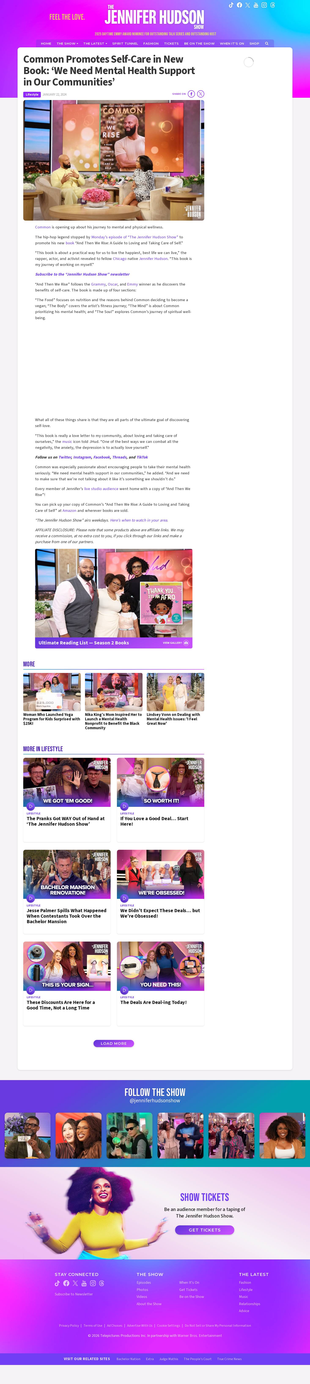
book (70, 243)
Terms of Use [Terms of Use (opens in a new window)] (93, 1325)
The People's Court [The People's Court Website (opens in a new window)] (198, 1359)
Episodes (144, 1282)
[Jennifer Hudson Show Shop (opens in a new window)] (254, 43)
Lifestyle (32, 94)
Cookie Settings (168, 1325)
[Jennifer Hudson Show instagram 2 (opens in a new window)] (79, 1136)
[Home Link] (155, 17)
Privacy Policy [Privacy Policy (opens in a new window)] (69, 1325)
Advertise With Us (139, 1325)
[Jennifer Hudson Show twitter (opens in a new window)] (247, 4)
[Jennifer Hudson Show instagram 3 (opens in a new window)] (129, 1136)
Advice (244, 1310)
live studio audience (101, 489)
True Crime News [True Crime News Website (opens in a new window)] (229, 1359)
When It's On (189, 1282)
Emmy (132, 284)
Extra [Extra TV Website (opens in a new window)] (150, 1359)
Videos (142, 1296)
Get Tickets (205, 1230)
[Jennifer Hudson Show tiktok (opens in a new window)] (231, 5)
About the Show (149, 1304)
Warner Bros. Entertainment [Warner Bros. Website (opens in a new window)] (200, 1335)
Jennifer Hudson (153, 259)
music (67, 442)
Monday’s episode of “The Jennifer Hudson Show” (134, 237)
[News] (95, 43)
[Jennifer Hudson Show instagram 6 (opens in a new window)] (282, 1136)
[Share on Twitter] (200, 93)
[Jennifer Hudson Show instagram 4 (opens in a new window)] (180, 1136)
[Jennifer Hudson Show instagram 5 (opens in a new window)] (231, 1136)
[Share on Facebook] (191, 93)
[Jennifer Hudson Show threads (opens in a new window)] (101, 1283)
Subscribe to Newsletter (74, 1294)
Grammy (98, 284)
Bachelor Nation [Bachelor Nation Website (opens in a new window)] (128, 1359)
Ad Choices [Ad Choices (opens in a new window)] (114, 1325)
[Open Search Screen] (267, 43)
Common (43, 227)
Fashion (245, 1282)
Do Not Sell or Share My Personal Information (218, 1325)
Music (243, 1296)
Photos (142, 1289)
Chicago (119, 259)
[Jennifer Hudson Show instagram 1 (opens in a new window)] (28, 1136)
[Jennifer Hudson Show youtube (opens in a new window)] (256, 5)
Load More (114, 1043)
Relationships (249, 1304)
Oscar (112, 284)
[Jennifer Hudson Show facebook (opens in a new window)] (239, 5)
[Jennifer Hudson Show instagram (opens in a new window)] (264, 5)
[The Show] (67, 43)
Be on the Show (191, 1296)
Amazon (69, 511)
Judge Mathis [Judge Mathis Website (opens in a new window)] (168, 1359)
